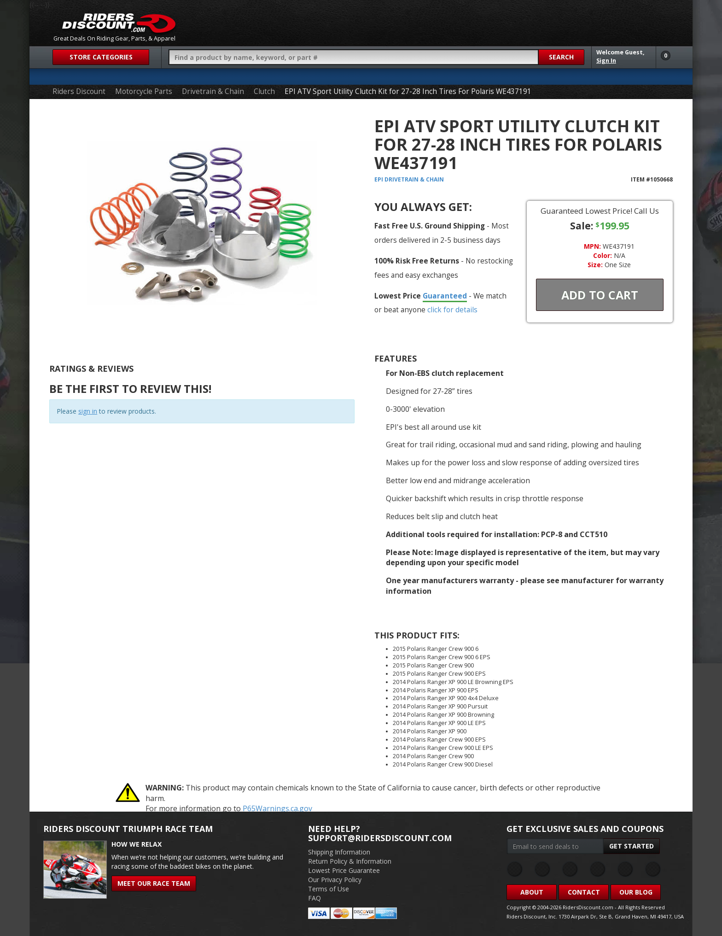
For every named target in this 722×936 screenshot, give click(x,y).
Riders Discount (78, 91)
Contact (584, 892)
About (531, 892)
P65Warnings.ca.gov (277, 808)
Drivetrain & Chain (213, 91)
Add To (599, 295)
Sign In (606, 60)
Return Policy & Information (349, 861)
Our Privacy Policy (334, 879)
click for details (452, 309)
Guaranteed (445, 296)
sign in (87, 411)
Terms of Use (328, 888)
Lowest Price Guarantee (344, 870)
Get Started (631, 846)
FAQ (314, 898)
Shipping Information (339, 852)
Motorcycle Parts (143, 91)
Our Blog (635, 892)
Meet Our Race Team (153, 883)
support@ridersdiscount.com (380, 837)
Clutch (264, 91)
